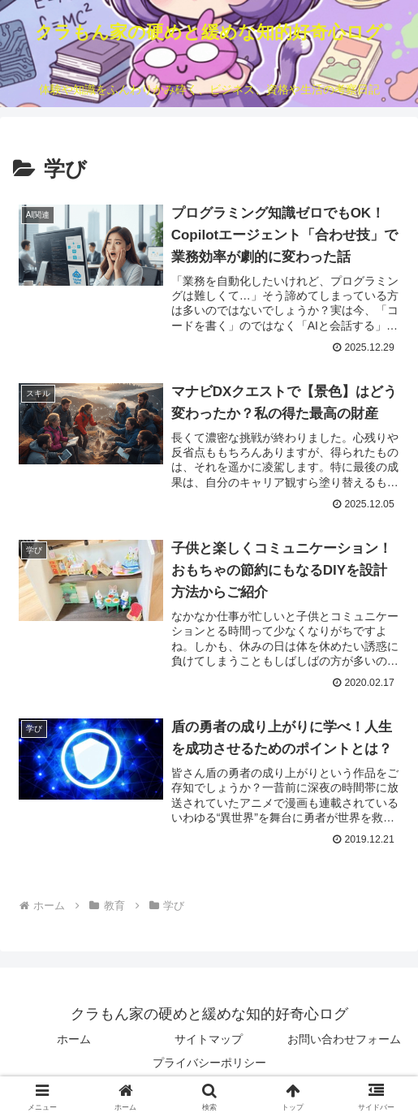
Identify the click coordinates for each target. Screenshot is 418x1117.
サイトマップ (209, 1040)
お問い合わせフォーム (344, 1040)
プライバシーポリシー (209, 1065)
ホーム (74, 1040)
